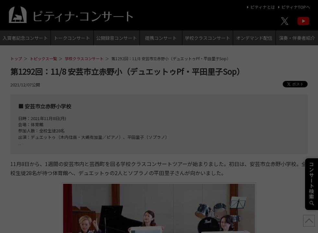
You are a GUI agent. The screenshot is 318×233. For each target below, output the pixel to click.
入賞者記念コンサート (25, 38)
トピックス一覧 (43, 58)
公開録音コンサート (116, 38)
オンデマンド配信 (254, 38)
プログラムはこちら (37, 143)
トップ (16, 58)
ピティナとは (260, 7)
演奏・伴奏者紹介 (297, 38)
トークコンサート (72, 38)
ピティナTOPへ (293, 7)
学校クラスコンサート (207, 38)
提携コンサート (161, 38)
